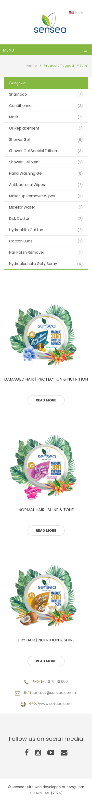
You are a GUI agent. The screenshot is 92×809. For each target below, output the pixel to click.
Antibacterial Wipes (27, 184)
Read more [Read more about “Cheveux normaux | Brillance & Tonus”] (46, 530)
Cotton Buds (20, 241)
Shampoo (18, 94)
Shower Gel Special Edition (33, 150)
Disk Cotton (19, 218)
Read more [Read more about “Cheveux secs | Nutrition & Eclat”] (46, 661)
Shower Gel (19, 139)
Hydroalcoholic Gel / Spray (33, 263)
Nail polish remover (26, 252)
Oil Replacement (24, 128)
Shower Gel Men (23, 162)
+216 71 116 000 (55, 681)
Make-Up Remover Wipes (32, 196)
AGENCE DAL (39, 793)
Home (31, 65)
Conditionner (21, 105)
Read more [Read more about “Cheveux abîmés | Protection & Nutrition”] (46, 400)
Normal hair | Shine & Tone (46, 510)
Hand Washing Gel (25, 173)
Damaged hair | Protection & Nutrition (46, 379)
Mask (13, 116)
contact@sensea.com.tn (54, 692)
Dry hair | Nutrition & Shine (46, 640)
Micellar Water (22, 207)
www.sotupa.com (55, 703)
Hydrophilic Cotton (26, 229)
